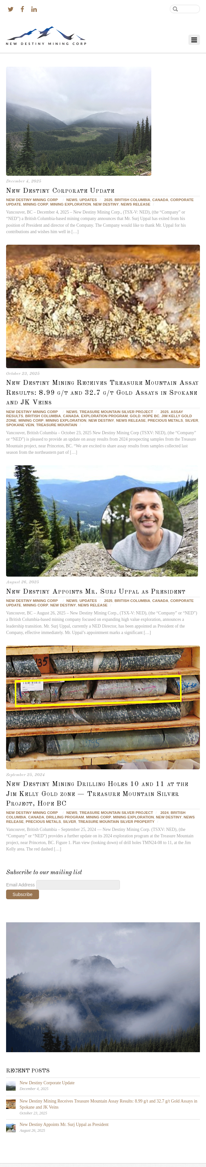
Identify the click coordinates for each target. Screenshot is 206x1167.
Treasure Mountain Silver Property (116, 822)
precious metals (165, 420)
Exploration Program (104, 416)
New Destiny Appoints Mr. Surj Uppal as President (96, 591)
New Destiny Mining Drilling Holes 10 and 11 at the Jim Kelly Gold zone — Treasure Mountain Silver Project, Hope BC (97, 794)
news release (135, 204)
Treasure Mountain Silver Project (116, 412)
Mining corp (35, 204)
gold (135, 416)
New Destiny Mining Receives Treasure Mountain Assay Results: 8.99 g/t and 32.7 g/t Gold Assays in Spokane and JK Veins (102, 392)
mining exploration (70, 204)
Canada (160, 200)
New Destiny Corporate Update (60, 190)
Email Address (21, 884)
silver (191, 420)
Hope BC (151, 416)
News (71, 200)
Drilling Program (65, 817)
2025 (108, 200)
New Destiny (106, 204)
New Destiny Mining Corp (32, 200)
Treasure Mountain (56, 425)
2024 (164, 813)
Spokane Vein (20, 425)
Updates (88, 200)
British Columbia (132, 200)
